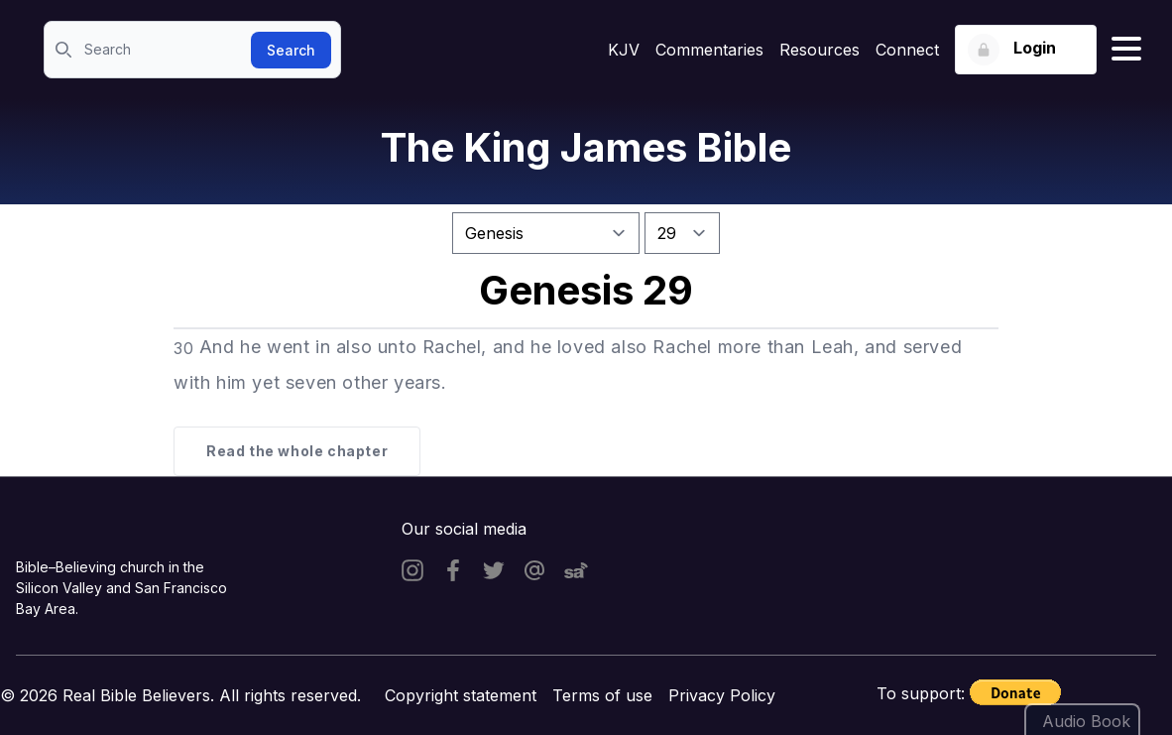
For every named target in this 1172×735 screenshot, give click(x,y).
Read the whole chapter (297, 450)
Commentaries (709, 50)
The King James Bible (586, 147)
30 (183, 348)
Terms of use (602, 695)
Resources (819, 50)
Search (291, 50)
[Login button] (1026, 49)
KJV (624, 50)
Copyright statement (460, 695)
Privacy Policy (721, 695)
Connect (907, 50)
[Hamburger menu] (1126, 49)
